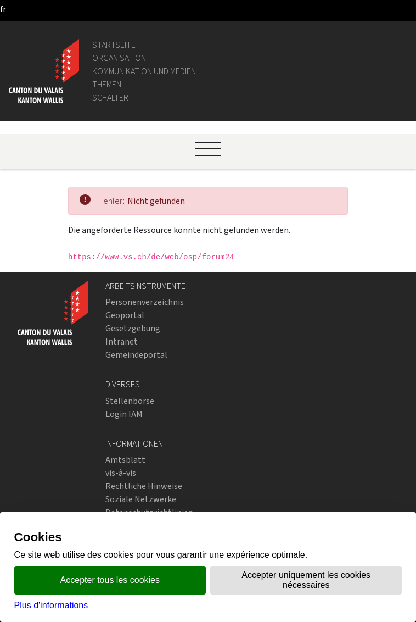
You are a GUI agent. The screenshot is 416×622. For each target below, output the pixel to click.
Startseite (114, 45)
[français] (3, 9)
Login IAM (124, 414)
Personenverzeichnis (144, 302)
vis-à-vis (120, 473)
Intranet (121, 341)
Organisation (119, 58)
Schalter (110, 97)
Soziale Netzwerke (140, 499)
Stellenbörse (129, 401)
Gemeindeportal (136, 354)
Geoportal (124, 315)
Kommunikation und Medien (144, 71)
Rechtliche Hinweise (143, 486)
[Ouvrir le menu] (208, 149)
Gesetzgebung (132, 328)
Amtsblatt (125, 459)
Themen (106, 84)
